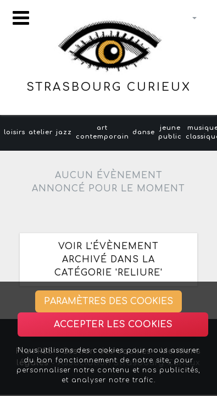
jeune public (170, 132)
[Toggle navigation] (20, 18)
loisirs (14, 132)
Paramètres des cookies (108, 301)
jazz (64, 132)
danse (143, 132)
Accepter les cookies (113, 324)
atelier (41, 132)
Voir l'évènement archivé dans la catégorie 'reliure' (108, 259)
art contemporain (102, 132)
